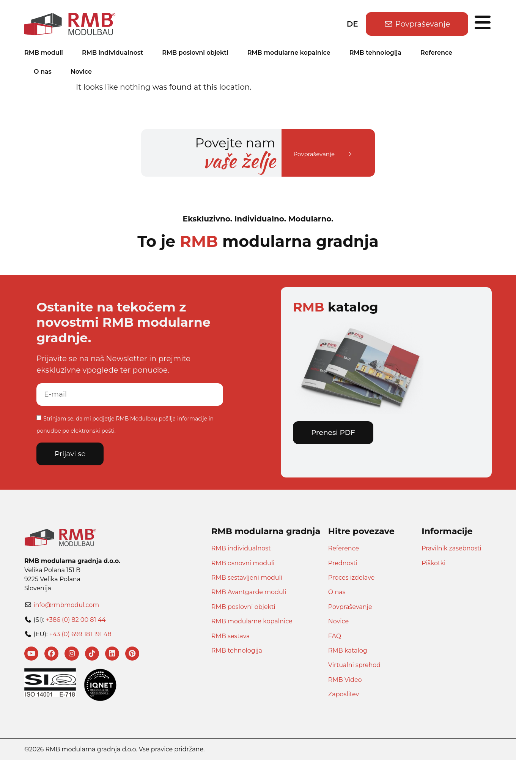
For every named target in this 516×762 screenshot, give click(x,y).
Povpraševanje (350, 607)
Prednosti (342, 564)
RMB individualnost (112, 52)
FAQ (334, 636)
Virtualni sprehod (354, 665)
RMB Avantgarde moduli (248, 593)
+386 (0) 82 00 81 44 (76, 620)
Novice (81, 71)
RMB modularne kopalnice (288, 52)
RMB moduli (43, 52)
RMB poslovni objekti (195, 52)
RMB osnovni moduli (243, 564)
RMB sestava (230, 636)
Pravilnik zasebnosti (451, 549)
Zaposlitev (343, 695)
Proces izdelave (351, 578)
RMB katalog (347, 651)
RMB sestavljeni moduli (246, 578)
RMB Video (345, 680)
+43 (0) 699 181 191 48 (80, 635)
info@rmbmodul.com (66, 605)
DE (352, 23)
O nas (43, 71)
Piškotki (433, 564)
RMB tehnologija (375, 52)
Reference (436, 52)
